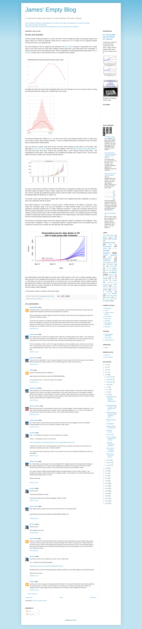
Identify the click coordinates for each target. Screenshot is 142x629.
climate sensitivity (110, 255)
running (115, 295)
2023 (106, 367)
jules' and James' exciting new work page (37, 23)
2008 (106, 496)
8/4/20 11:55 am (34, 427)
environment (113, 266)
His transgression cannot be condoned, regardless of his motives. (111, 155)
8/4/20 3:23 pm (34, 482)
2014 (106, 481)
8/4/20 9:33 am (34, 400)
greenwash (108, 270)
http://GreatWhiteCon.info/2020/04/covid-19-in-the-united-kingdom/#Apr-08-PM (52, 442)
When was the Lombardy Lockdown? (110, 449)
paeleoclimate (110, 282)
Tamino (107, 310)
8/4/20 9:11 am (34, 352)
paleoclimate (106, 284)
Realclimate (108, 308)
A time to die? (110, 434)
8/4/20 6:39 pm (34, 532)
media (105, 278)
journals (111, 277)
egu (104, 266)
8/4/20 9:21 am (34, 364)
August (108, 384)
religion (108, 295)
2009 (106, 493)
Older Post (93, 597)
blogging (114, 239)
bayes (112, 235)
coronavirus (33, 298)
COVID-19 (39, 298)
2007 (106, 498)
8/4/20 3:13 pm (34, 455)
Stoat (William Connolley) (109, 323)
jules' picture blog (30, 25)
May (107, 392)
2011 (106, 488)
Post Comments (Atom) (40, 600)
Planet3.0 (107, 326)
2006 (106, 501)
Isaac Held (108, 318)
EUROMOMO (110, 424)
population (114, 289)
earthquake (113, 262)
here (51, 138)
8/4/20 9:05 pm (34, 550)
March (108, 460)
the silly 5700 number (39, 148)
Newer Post (29, 597)
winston (32, 581)
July (107, 387)
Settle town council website (59, 26)
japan (114, 272)
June (108, 389)
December (109, 377)
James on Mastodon (73, 26)
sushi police (108, 299)
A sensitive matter (110, 137)
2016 (106, 475)
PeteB (31, 370)
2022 (106, 369)
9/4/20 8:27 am (34, 575)
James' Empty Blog (50, 9)
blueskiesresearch (109, 242)
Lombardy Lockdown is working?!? (110, 444)
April (107, 394)
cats (113, 248)
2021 (106, 372)
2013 (106, 483)
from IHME (68, 46)
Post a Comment (32, 594)
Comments (30, 614)
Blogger (74, 620)
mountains (105, 280)
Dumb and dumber (109, 431)
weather (107, 301)
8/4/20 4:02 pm (34, 518)
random (114, 293)
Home (61, 597)
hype (115, 270)
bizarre (105, 239)
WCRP (115, 299)
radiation (105, 293)
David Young (33, 538)
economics (110, 264)
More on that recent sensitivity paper (110, 174)
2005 (106, 503)
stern (115, 297)
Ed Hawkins (108, 316)
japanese (111, 275)
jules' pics (107, 355)
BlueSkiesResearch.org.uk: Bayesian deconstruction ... (111, 400)
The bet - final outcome (114, 194)
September (109, 382)
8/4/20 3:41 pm (34, 500)
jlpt (103, 276)
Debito (106, 347)
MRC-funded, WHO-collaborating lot (85, 148)
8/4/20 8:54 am (34, 328)
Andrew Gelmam (109, 340)
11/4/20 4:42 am (34, 590)
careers (105, 248)
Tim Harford (108, 338)
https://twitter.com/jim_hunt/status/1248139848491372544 (46, 566)
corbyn (110, 257)
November (109, 379)
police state (112, 288)
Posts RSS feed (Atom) (32, 26)
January (108, 465)
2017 (106, 473)
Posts (28, 611)
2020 (106, 374)
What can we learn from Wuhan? (110, 455)
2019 (106, 468)
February (109, 462)
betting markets (108, 237)
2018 (106, 471)
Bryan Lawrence (35, 406)
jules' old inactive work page (81, 23)
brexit (110, 244)
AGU (104, 235)
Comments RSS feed (45, 26)
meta (113, 278)
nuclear (115, 280)
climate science (106, 251)
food (107, 268)
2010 (106, 491)
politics (105, 290)
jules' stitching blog (40, 25)
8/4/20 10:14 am (34, 414)
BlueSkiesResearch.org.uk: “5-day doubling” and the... (111, 408)
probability (109, 291)
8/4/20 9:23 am (34, 382)
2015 (106, 478)
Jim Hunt (32, 432)
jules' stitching (109, 357)
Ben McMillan (34, 307)
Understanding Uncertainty (109, 334)
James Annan (34, 334)
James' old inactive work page (57, 23)
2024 (106, 364)
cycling (105, 262)
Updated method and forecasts (111, 427)
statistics (108, 297)
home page (69, 23)
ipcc (107, 272)
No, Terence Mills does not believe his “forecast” (109, 37)
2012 (106, 486)
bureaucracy (107, 246)
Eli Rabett (107, 320)
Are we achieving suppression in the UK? (111, 438)
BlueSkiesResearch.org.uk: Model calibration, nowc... (111, 415)
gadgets (114, 268)
